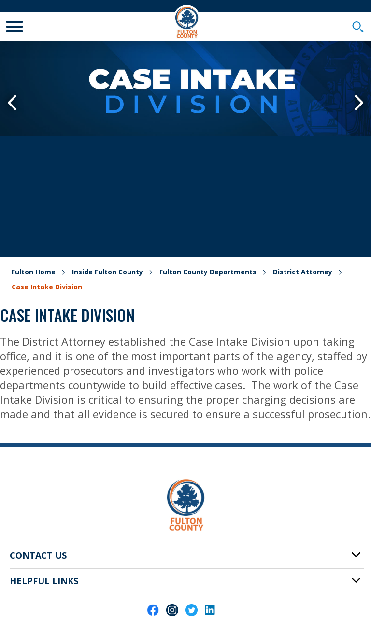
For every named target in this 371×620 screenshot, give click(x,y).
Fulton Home (34, 271)
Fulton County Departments (208, 271)
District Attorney (302, 271)
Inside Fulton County (107, 271)
